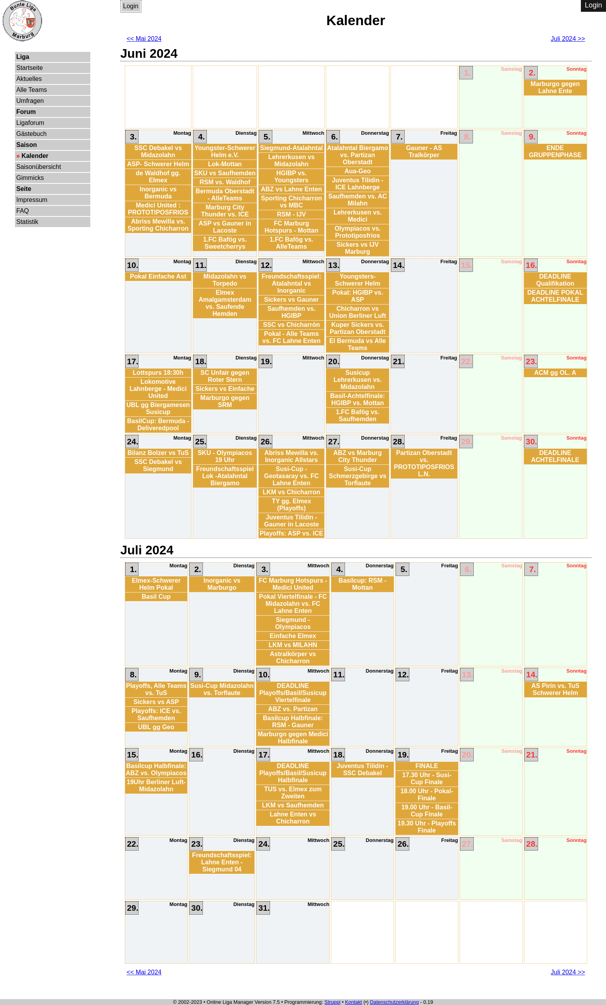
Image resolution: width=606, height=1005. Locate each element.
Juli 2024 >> (568, 38)
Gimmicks (30, 177)
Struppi (333, 1002)
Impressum (31, 199)
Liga (22, 56)
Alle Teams (31, 89)
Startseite (29, 67)
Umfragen (30, 100)
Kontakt (353, 1002)
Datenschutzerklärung (394, 1002)
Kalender (35, 155)
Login (131, 6)
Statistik (27, 221)
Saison (26, 144)
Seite (23, 188)
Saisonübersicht (38, 166)
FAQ (22, 210)
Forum (26, 111)
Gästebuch (31, 133)
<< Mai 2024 (144, 38)
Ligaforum (30, 122)
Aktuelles (29, 78)
